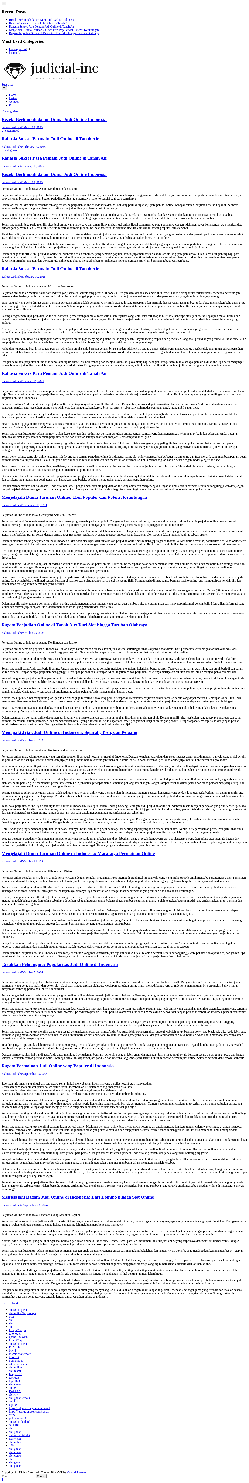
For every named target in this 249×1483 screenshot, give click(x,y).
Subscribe (7, 84)
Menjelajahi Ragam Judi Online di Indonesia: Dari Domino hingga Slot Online (78, 1197)
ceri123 (13, 1401)
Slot (11, 1316)
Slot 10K (14, 1425)
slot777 (13, 1394)
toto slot (14, 1357)
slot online (15, 1367)
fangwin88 (15, 1374)
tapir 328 (14, 1381)
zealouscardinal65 (12, 127)
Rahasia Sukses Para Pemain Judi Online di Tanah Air (41, 26)
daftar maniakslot (19, 1435)
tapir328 (14, 1377)
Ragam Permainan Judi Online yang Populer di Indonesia (58, 1065)
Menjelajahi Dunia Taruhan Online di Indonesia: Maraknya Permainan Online (78, 853)
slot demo (15, 1384)
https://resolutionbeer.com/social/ (29, 1411)
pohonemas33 (17, 1418)
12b (11, 1445)
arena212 (14, 1414)
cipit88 (13, 1404)
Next (15, 1303)
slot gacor (15, 1431)
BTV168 (14, 1347)
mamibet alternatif (20, 1353)
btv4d (12, 1350)
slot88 (12, 1387)
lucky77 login (17, 1330)
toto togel (15, 1333)
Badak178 (15, 1391)
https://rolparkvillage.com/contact (29, 1408)
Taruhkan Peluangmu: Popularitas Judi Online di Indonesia (60, 964)
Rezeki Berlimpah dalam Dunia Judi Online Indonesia (42, 19)
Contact (14, 101)
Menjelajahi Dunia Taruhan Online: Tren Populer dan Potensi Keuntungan (54, 29)
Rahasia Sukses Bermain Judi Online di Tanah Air (39, 23)
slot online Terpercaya (22, 1313)
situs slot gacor (18, 1309)
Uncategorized (18, 49)
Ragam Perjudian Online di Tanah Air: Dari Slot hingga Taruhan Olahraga (54, 33)
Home (12, 94)
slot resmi (15, 1370)
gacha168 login (18, 1337)
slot (11, 1320)
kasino (13, 52)
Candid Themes (76, 1472)
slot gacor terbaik (19, 1398)
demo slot (15, 1438)
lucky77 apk (16, 1340)
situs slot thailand (19, 1421)
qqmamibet (16, 1360)
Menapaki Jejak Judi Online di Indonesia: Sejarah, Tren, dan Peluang (69, 732)
